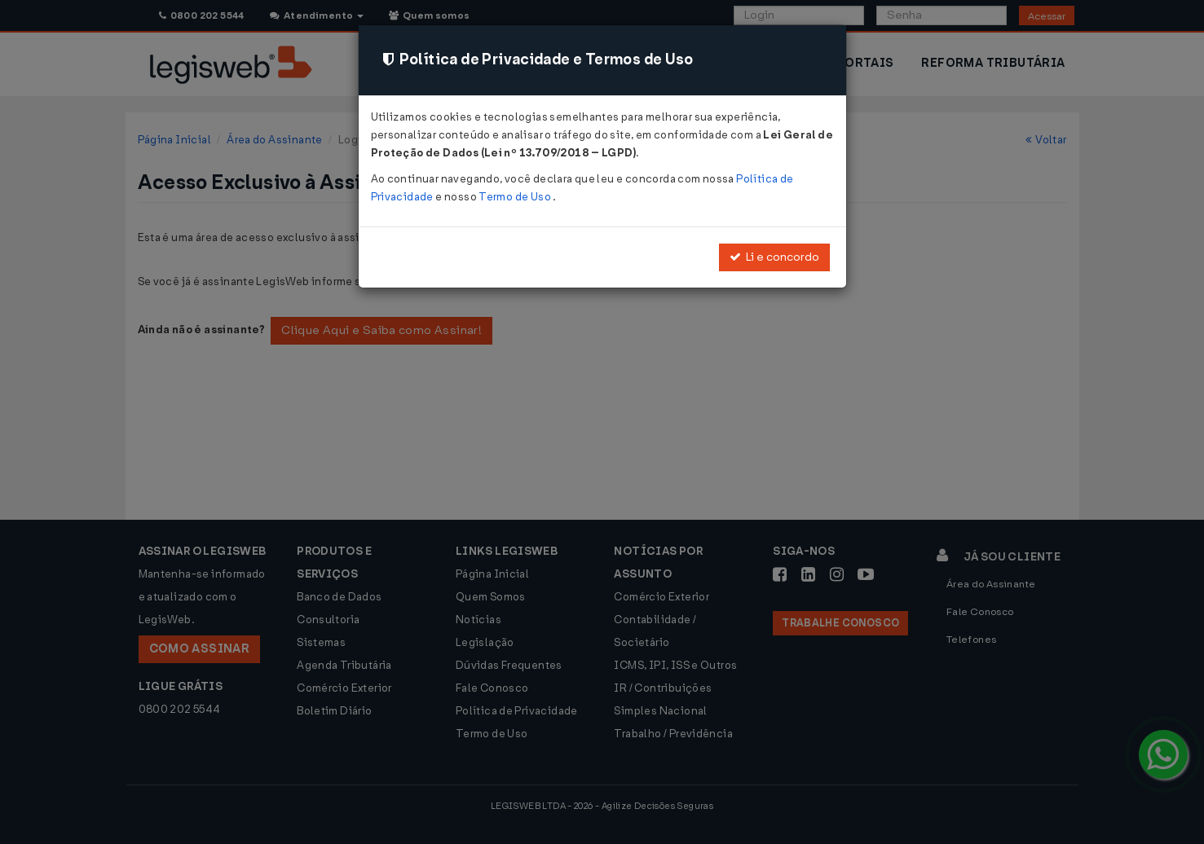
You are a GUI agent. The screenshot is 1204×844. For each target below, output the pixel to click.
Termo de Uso (516, 197)
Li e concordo (774, 257)
